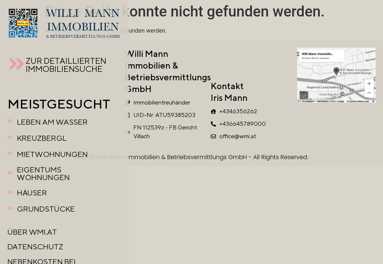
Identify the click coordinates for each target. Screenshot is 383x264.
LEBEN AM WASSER (52, 121)
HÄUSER (32, 192)
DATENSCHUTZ (35, 246)
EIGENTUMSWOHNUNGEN (43, 173)
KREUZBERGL (41, 138)
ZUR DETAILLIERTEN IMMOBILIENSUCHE (66, 65)
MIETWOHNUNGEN (52, 154)
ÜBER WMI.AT (32, 231)
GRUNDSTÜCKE (46, 208)
